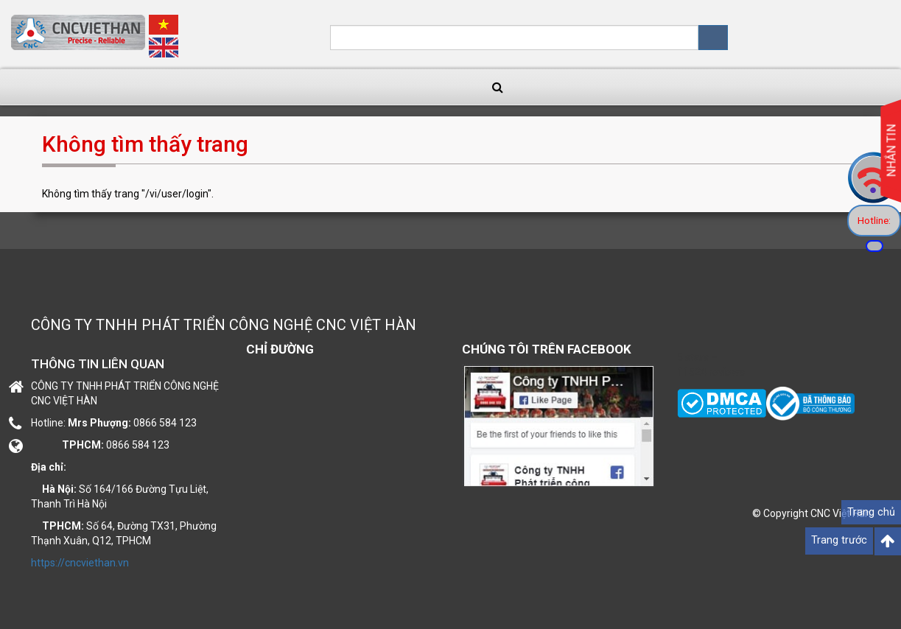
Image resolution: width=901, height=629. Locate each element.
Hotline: (874, 220)
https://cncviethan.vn (80, 563)
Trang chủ (871, 512)
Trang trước (839, 540)
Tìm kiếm (713, 37)
